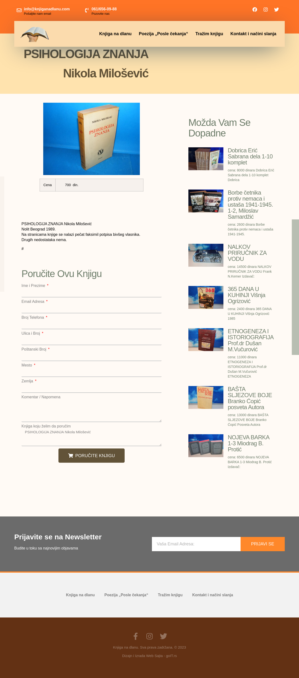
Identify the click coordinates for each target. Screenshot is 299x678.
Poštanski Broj (34, 349)
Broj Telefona (33, 317)
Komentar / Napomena (40, 397)
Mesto (27, 365)
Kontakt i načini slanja (253, 33)
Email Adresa (33, 302)
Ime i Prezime (33, 286)
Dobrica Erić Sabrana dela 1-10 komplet (250, 156)
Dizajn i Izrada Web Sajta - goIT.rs (149, 656)
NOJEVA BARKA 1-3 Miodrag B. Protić (248, 443)
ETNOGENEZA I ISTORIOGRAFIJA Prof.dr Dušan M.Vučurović (250, 340)
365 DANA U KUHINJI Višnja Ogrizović (246, 295)
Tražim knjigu (209, 33)
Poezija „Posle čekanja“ (163, 33)
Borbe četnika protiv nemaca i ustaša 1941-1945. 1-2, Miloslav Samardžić (250, 204)
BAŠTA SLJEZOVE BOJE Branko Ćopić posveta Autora (250, 398)
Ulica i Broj (31, 333)
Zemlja (27, 381)
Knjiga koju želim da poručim (46, 426)
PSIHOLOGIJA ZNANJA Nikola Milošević (91, 437)
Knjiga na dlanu (115, 33)
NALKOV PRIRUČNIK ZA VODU (247, 253)
